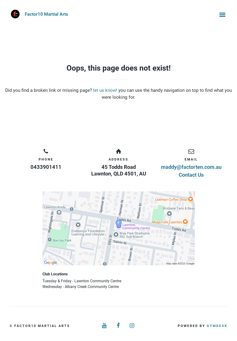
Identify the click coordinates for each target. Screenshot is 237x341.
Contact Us (191, 175)
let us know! (105, 90)
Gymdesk (217, 326)
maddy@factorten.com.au (191, 167)
